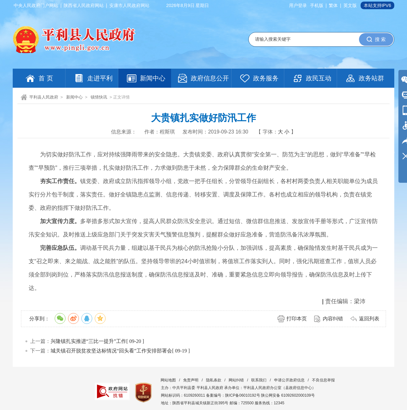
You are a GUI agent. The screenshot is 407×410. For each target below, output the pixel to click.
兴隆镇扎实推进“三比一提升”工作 (88, 341)
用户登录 (298, 5)
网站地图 (168, 380)
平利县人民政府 (43, 97)
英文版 (350, 5)
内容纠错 (333, 318)
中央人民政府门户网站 (36, 5)
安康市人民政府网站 (129, 5)
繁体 (333, 5)
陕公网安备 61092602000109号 (288, 395)
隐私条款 (213, 380)
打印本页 (296, 318)
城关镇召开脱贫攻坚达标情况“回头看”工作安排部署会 (111, 350)
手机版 (316, 5)
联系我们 (258, 380)
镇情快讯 (99, 97)
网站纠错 (236, 380)
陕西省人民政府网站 (84, 5)
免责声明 (190, 380)
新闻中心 (74, 97)
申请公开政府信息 (289, 380)
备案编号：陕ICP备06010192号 (233, 395)
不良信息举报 (323, 380)
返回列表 (369, 318)
